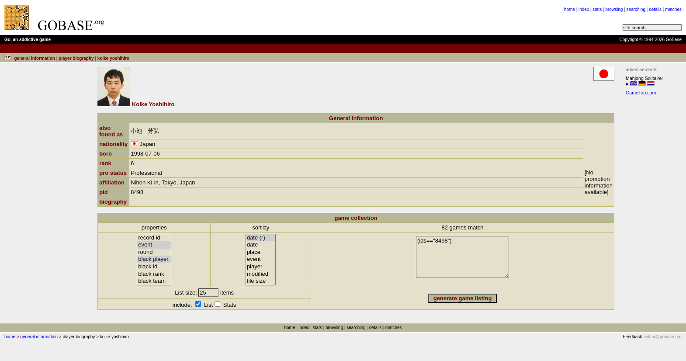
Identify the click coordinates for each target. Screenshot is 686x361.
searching (636, 9)
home (569, 9)
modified (261, 274)
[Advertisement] (219, 17)
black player (154, 259)
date (261, 245)
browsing (614, 9)
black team (154, 281)
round (154, 252)
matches (673, 9)
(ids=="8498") (462, 257)
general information (39, 336)
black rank (154, 274)
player (261, 267)
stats (597, 9)
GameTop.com (641, 92)
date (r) (261, 238)
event (154, 245)
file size (261, 281)
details (655, 9)
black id (154, 267)
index (584, 9)
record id (154, 238)
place (261, 252)
